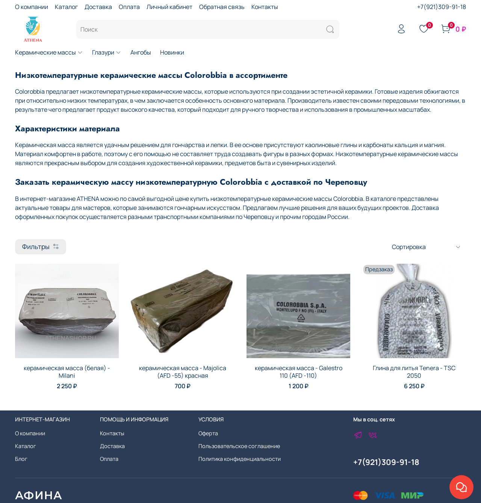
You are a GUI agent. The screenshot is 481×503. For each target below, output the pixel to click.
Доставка (98, 7)
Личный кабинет (169, 7)
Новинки (172, 52)
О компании (31, 7)
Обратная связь (222, 7)
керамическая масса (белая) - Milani (67, 372)
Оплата (129, 7)
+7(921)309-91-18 (441, 7)
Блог (21, 458)
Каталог (66, 7)
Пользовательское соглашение (239, 446)
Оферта (208, 433)
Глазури (106, 52)
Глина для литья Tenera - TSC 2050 (414, 372)
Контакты (264, 7)
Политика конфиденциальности (239, 458)
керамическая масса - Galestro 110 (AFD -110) (298, 372)
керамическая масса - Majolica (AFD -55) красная (182, 372)
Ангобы (140, 52)
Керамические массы (49, 52)
